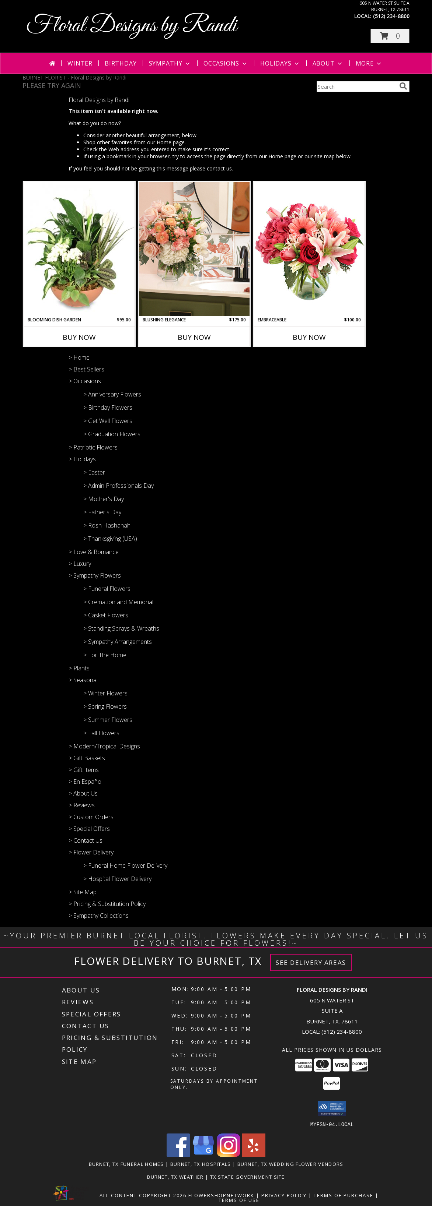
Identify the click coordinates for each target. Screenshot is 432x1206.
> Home (79, 357)
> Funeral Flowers (106, 589)
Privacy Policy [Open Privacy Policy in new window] (284, 1195)
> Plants (79, 668)
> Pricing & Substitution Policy (107, 904)
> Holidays (82, 459)
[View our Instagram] (228, 1154)
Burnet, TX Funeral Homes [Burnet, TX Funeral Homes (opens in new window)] (126, 1163)
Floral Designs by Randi (131, 26)
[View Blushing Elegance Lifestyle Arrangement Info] (194, 249)
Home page (171, 142)
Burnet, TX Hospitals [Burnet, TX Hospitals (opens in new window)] (200, 1163)
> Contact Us (85, 840)
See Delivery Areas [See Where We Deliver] (311, 962)
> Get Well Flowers (107, 421)
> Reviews (82, 805)
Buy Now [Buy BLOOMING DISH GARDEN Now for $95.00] (79, 337)
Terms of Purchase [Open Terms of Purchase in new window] (343, 1195)
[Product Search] (356, 86)
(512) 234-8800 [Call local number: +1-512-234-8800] (391, 16)
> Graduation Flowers (111, 434)
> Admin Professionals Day (118, 486)
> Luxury (80, 564)
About (328, 63)
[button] (390, 36)
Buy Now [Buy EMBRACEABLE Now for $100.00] (309, 337)
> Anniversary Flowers (112, 394)
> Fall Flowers (101, 733)
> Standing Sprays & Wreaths (121, 628)
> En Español (85, 781)
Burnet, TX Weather (175, 1176)
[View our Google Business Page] (203, 1154)
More (369, 63)
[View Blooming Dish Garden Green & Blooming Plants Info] (79, 249)
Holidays (280, 63)
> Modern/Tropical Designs (104, 746)
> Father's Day (102, 512)
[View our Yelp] (253, 1154)
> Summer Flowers (107, 720)
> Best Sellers (86, 369)
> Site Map (83, 892)
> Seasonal (83, 680)
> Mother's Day (103, 499)
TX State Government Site (247, 1176)
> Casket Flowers (105, 615)
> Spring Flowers (105, 706)
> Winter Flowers (105, 693)
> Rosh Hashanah (106, 525)
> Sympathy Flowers (95, 575)
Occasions (225, 63)
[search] (403, 86)
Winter (80, 63)
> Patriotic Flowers (93, 447)
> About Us (83, 793)
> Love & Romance (94, 552)
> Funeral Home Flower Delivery (125, 865)
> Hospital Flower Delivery (117, 879)
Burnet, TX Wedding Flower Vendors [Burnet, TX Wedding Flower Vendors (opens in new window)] (290, 1163)
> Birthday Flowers (107, 407)
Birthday (120, 63)
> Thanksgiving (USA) (110, 539)
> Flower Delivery (91, 852)
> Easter (94, 472)
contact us (219, 168)
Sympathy (170, 63)
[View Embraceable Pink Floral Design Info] (309, 249)
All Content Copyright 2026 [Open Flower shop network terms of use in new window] (143, 1195)
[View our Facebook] (178, 1154)
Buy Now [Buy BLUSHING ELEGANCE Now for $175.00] (194, 337)
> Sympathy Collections (99, 915)
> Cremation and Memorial (118, 602)
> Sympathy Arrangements (117, 642)
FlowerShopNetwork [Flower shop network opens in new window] (221, 1195)
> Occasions (85, 381)
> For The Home (104, 655)
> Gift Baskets (87, 758)
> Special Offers (89, 829)
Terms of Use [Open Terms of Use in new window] (239, 1199)
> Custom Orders (91, 817)
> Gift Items (84, 770)
